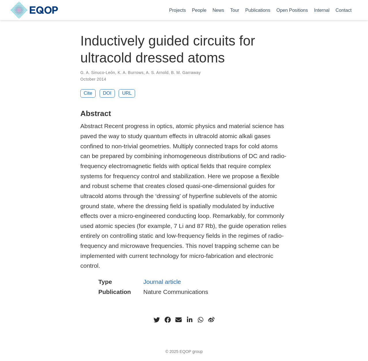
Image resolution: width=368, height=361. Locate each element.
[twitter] (156, 320)
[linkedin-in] (189, 320)
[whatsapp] (200, 320)
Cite (88, 93)
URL (127, 93)
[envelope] (178, 320)
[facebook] (167, 320)
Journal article (162, 281)
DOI (107, 93)
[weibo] (211, 320)
